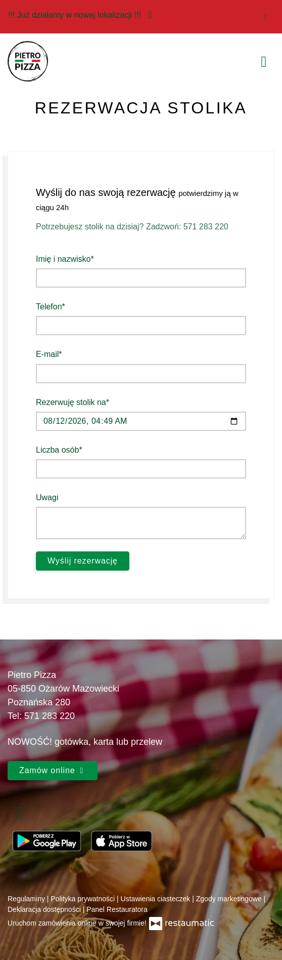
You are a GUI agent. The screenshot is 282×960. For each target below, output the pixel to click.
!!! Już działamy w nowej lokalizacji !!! (82, 14)
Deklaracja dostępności (45, 909)
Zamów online (52, 770)
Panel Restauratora (117, 909)
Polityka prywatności (84, 899)
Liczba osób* (59, 450)
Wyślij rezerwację (83, 560)
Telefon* (50, 306)
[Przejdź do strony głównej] (28, 61)
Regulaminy (27, 899)
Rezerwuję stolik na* (72, 402)
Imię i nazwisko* (65, 259)
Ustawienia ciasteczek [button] (157, 899)
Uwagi (47, 497)
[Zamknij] (265, 16)
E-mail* (49, 354)
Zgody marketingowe (230, 899)
